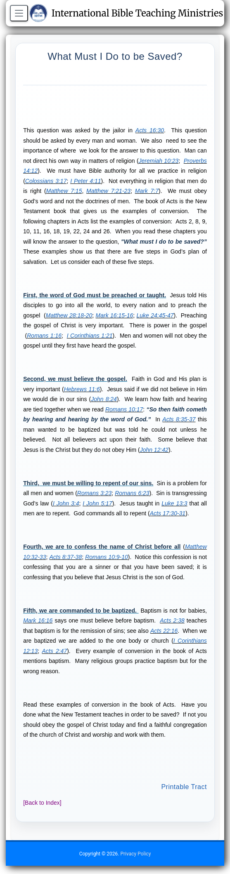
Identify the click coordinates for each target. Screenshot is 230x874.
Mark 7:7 (147, 191)
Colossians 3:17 (46, 181)
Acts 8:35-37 (178, 419)
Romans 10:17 (124, 409)
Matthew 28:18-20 (69, 315)
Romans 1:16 (44, 335)
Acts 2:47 (54, 651)
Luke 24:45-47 (155, 315)
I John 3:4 (66, 503)
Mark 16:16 (37, 620)
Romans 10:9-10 (106, 557)
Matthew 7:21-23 (108, 191)
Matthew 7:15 (64, 191)
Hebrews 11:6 (82, 389)
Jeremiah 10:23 (159, 160)
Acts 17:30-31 (167, 513)
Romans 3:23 (94, 493)
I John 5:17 (97, 503)
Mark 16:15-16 (114, 315)
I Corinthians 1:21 (90, 335)
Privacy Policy (135, 854)
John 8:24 (104, 399)
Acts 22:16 (164, 630)
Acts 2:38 (172, 620)
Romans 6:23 (132, 493)
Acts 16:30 (149, 130)
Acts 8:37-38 (65, 557)
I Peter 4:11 (85, 181)
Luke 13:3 (174, 503)
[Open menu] (19, 13)
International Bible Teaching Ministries (126, 13)
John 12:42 (154, 449)
